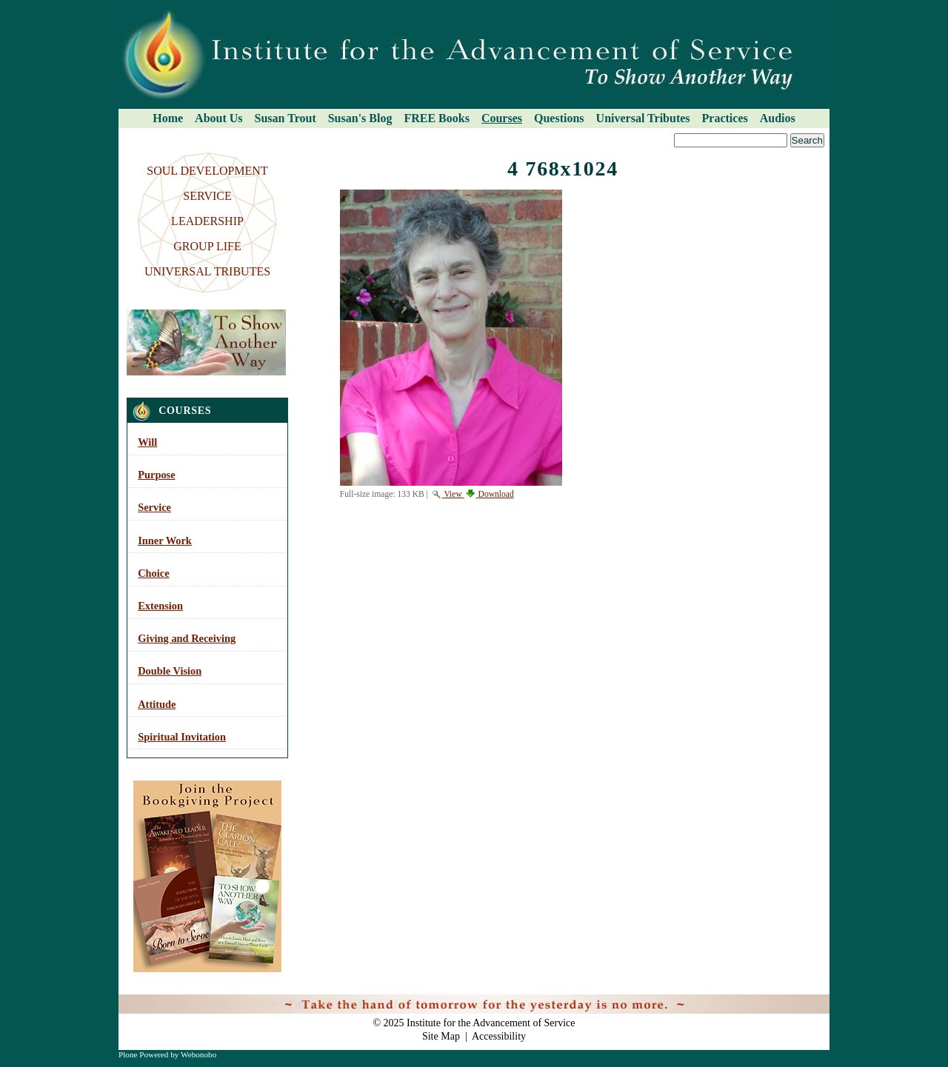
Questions (559, 118)
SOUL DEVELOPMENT (207, 170)
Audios (777, 118)
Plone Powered (143, 1054)
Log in (807, 1002)
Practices (725, 118)
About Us (218, 118)
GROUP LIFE (207, 246)
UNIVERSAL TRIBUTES (207, 271)
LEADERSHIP (207, 221)
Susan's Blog (360, 118)
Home (168, 118)
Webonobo (198, 1054)
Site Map (441, 1036)
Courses (501, 118)
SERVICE (207, 196)
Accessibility (499, 1036)
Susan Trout (285, 118)
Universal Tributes (643, 118)
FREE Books (436, 118)
